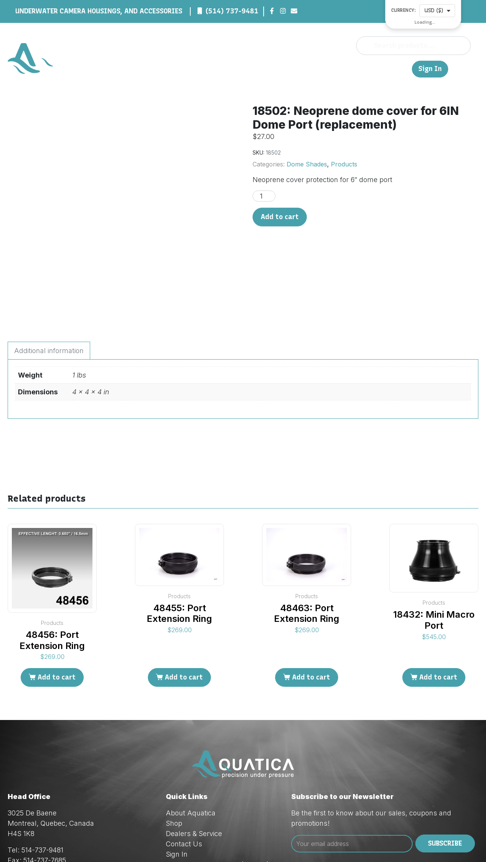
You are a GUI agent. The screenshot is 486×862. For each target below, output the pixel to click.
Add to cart (280, 217)
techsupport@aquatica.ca (70, 811)
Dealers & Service (321, 69)
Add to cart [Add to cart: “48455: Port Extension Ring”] (184, 607)
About (254, 69)
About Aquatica (190, 743)
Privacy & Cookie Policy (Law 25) (217, 795)
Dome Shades (307, 164)
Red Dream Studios (203, 843)
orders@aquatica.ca (61, 801)
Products (344, 164)
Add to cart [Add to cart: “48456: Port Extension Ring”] (56, 607)
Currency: (403, 10)
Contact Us (374, 69)
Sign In (430, 69)
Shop (277, 69)
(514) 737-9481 (232, 11)
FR (402, 69)
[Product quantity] (264, 196)
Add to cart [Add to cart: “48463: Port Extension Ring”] (311, 607)
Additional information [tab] (49, 281)
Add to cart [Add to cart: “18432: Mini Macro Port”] (438, 607)
